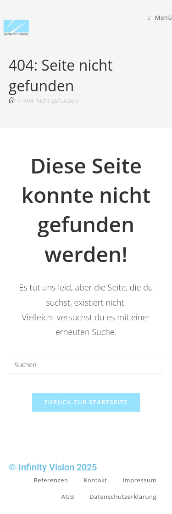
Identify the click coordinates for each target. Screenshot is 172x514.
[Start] (12, 100)
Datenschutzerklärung (122, 496)
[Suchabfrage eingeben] (86, 365)
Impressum (139, 480)
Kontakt (95, 480)
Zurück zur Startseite (86, 402)
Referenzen (51, 480)
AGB (67, 496)
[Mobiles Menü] (160, 17)
